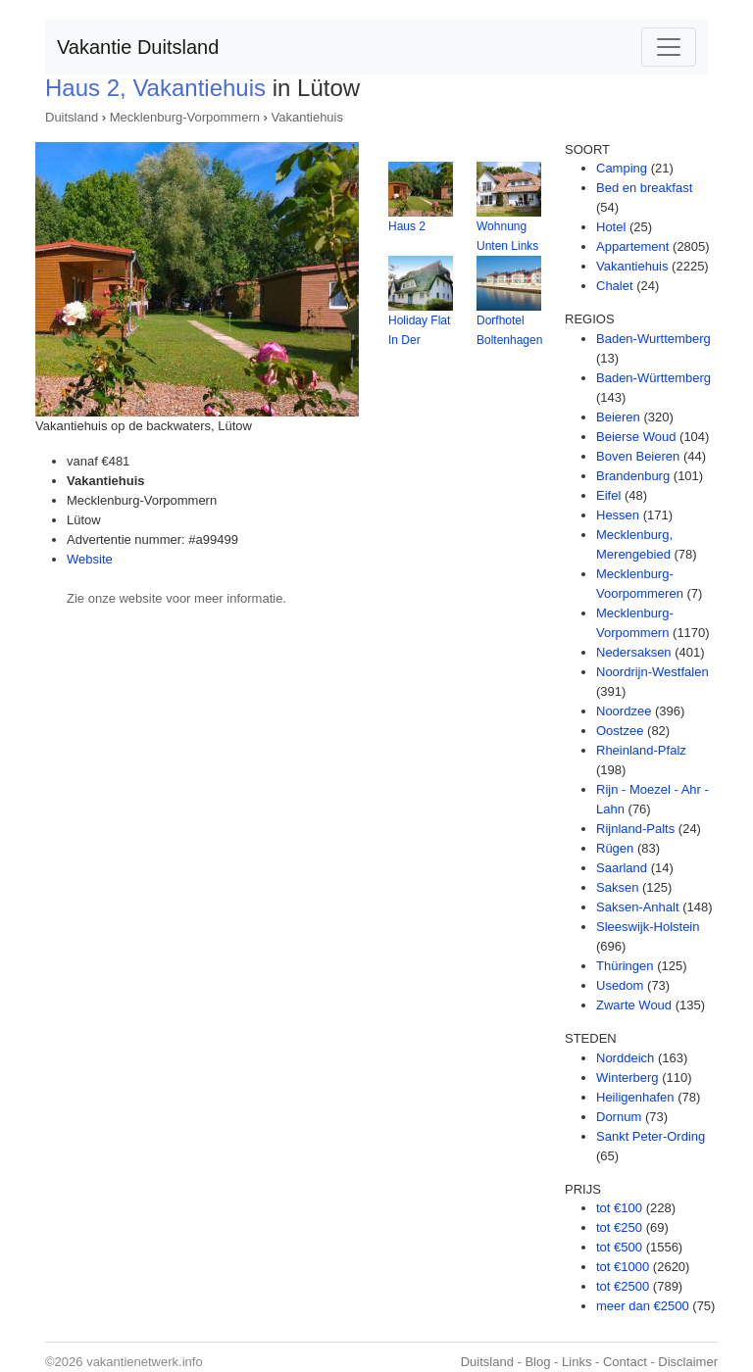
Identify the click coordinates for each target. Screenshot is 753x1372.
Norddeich (625, 1058)
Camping (621, 168)
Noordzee (623, 711)
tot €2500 (622, 1286)
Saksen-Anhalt (637, 907)
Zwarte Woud (634, 1005)
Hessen (617, 515)
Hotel (611, 227)
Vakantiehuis (307, 117)
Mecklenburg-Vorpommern (185, 117)
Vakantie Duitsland (138, 47)
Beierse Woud (636, 436)
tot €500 (619, 1247)
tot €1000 (622, 1266)
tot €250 (619, 1227)
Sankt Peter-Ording (650, 1136)
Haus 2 (407, 226)
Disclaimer (688, 1361)
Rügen (614, 848)
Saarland (621, 867)
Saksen (617, 887)
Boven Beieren (637, 456)
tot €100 (619, 1207)
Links (576, 1361)
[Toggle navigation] (668, 47)
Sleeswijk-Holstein (647, 926)
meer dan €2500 (642, 1305)
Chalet (614, 285)
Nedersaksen (634, 652)
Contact (625, 1361)
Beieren (618, 417)
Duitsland (71, 117)
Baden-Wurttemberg (653, 338)
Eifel (608, 495)
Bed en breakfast (644, 187)
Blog (537, 1361)
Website (90, 559)
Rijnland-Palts (635, 828)
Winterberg (627, 1077)
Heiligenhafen (635, 1097)
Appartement (632, 246)
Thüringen (625, 965)
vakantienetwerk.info (144, 1361)
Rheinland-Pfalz (641, 750)
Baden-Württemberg (653, 377)
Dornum (618, 1116)
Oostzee (619, 730)
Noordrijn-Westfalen (652, 671)
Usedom (619, 985)
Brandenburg (633, 475)
